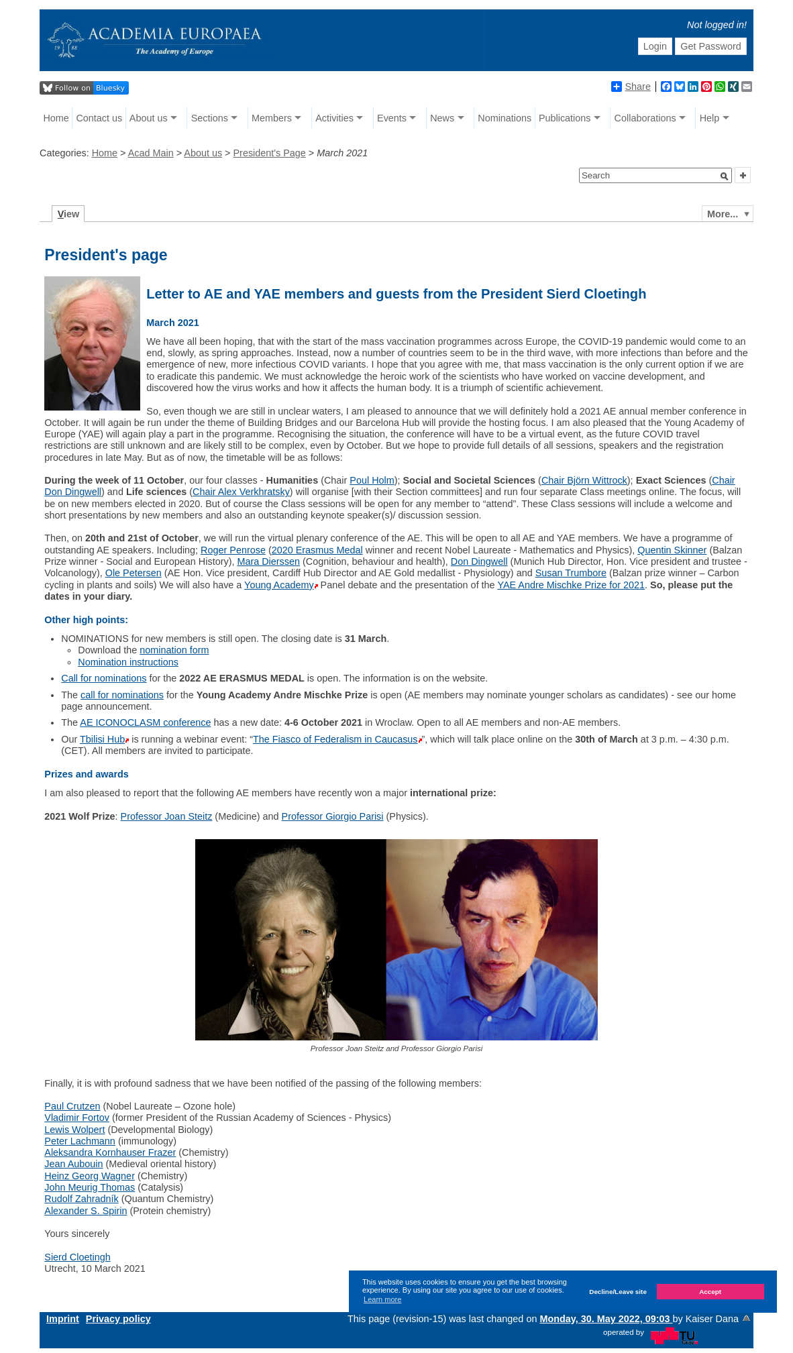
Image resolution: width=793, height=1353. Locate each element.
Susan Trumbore (570, 572)
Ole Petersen (133, 572)
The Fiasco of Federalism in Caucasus (335, 739)
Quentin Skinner (671, 550)
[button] (724, 176)
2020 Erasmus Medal (317, 550)
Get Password (710, 46)
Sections (209, 118)
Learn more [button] (382, 1299)
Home (55, 118)
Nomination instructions (128, 662)
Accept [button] (710, 1291)
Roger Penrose (233, 550)
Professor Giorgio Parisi (333, 816)
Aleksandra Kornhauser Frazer (110, 1152)
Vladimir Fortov (76, 1117)
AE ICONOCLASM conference (145, 722)
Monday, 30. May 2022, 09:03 (605, 1318)
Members (272, 118)
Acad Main (151, 153)
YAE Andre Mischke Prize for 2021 (571, 585)
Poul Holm (372, 480)
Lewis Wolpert (74, 1129)
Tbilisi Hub (102, 739)
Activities (334, 118)
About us (148, 118)
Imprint (62, 1318)
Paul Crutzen (72, 1106)
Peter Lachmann (79, 1141)
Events (392, 118)
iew (69, 214)
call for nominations (122, 695)
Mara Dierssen (268, 561)
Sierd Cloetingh (77, 1257)
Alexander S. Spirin (85, 1210)
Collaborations (645, 118)
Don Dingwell (479, 561)
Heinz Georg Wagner (89, 1176)
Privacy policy (118, 1318)
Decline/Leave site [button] (618, 1291)
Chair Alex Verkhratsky (241, 491)
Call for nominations (103, 678)
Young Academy (278, 585)
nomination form (174, 650)
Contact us (99, 118)
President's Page (269, 153)
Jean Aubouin (73, 1163)
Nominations (504, 118)
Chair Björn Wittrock (584, 480)
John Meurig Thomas (89, 1187)
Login (655, 46)
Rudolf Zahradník (81, 1198)
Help (710, 118)
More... (722, 214)
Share (630, 86)
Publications (565, 118)
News (442, 118)
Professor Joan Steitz (167, 816)
